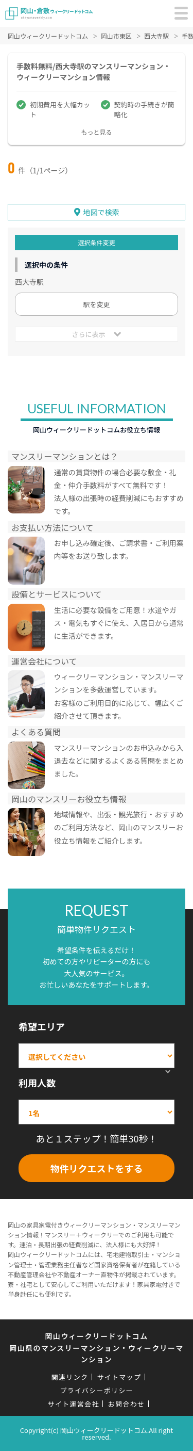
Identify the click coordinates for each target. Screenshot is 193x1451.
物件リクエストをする (96, 1168)
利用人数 (37, 1082)
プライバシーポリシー (96, 1390)
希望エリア (42, 1026)
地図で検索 (101, 212)
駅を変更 (96, 304)
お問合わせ (126, 1403)
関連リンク (70, 1377)
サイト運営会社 (73, 1403)
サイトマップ (119, 1377)
